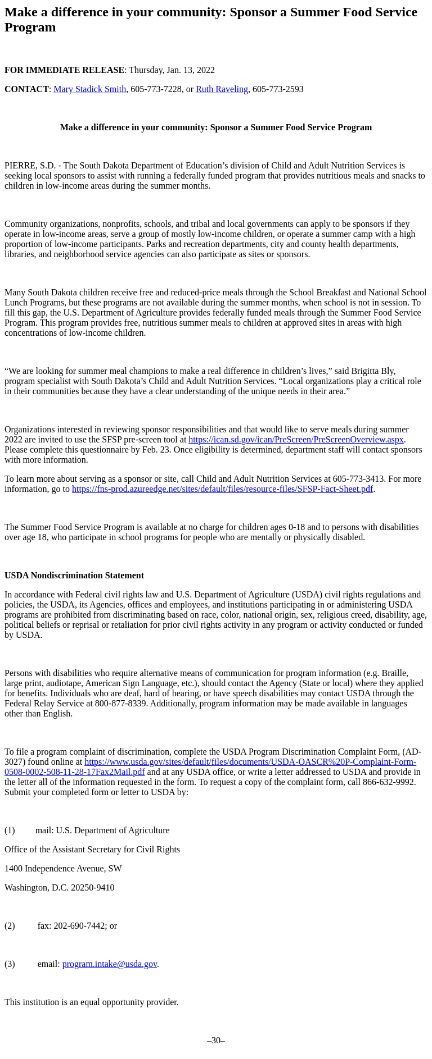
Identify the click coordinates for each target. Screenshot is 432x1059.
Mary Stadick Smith (89, 89)
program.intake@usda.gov (109, 964)
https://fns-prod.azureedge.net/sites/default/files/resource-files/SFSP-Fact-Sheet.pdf (222, 489)
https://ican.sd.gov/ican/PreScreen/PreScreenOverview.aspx (295, 439)
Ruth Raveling (222, 89)
